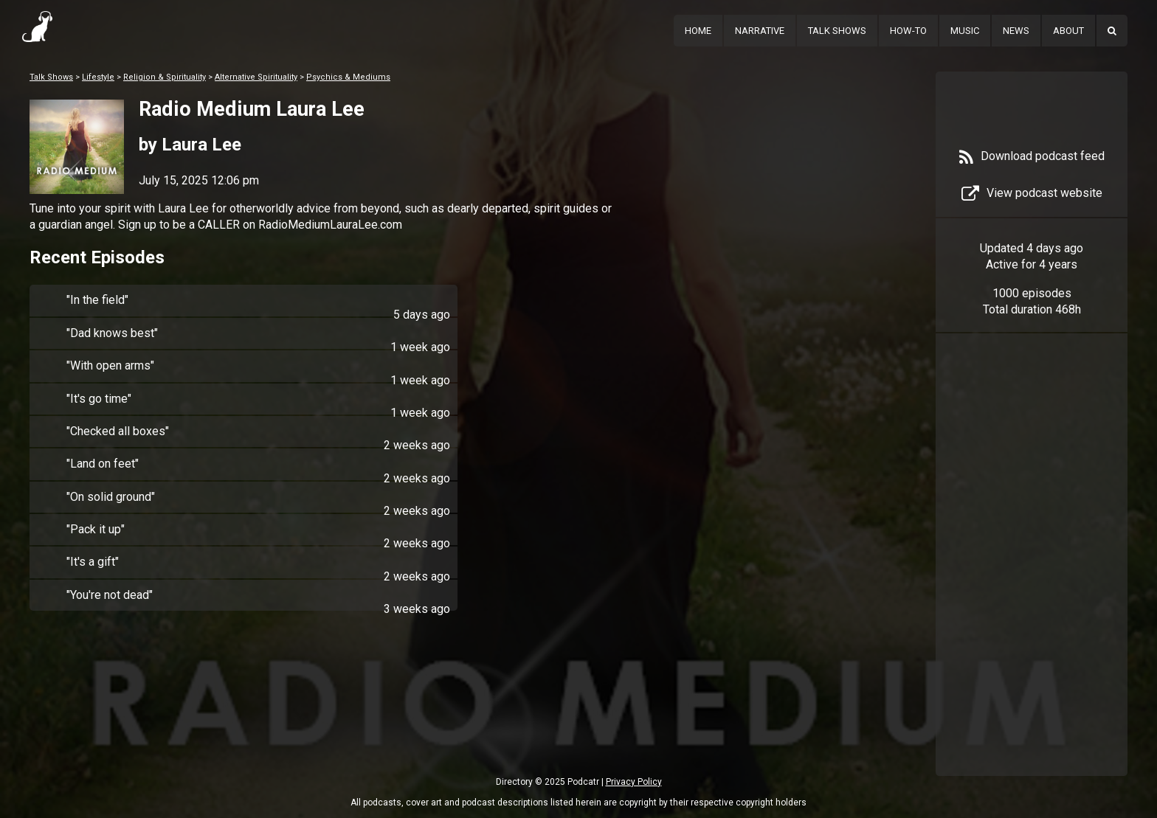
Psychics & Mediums (348, 77)
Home (698, 30)
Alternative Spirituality (256, 77)
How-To (908, 30)
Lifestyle (98, 77)
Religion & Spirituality (164, 77)
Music (964, 30)
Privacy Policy (634, 782)
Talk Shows (837, 30)
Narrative (759, 30)
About (1068, 30)
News (1016, 30)
